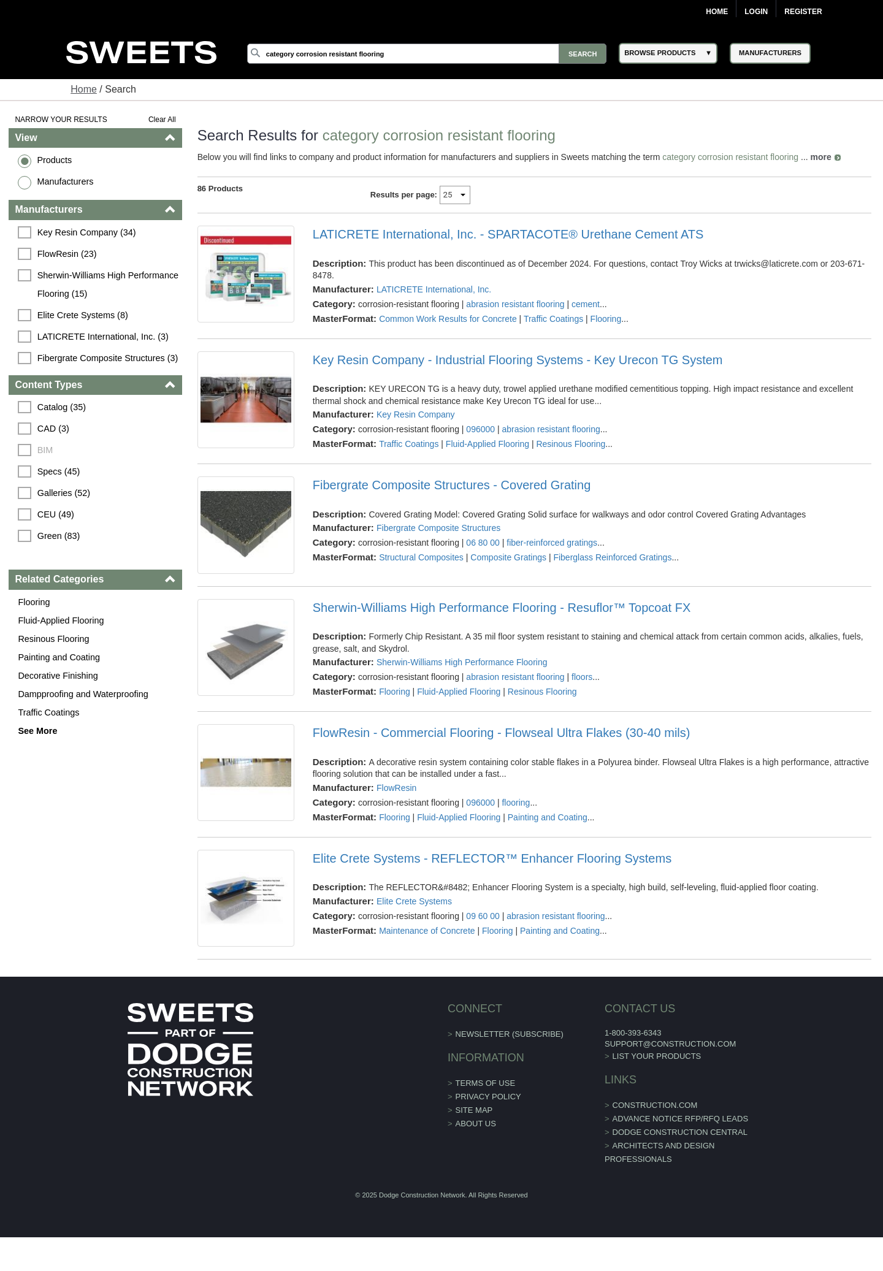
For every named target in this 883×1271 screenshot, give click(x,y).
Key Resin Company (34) (86, 232)
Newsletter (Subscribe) (510, 1034)
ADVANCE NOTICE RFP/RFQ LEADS (681, 1118)
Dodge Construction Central (680, 1132)
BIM (45, 450)
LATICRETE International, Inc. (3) (103, 337)
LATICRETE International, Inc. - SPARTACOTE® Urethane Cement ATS (508, 234)
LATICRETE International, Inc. (434, 289)
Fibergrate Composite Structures (438, 528)
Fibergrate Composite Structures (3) (107, 358)
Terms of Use (486, 1083)
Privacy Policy (488, 1096)
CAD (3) (53, 428)
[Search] (426, 54)
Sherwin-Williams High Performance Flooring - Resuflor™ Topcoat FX (502, 607)
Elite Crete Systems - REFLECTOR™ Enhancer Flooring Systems (492, 858)
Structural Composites (421, 557)
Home (717, 11)
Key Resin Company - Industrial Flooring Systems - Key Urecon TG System (518, 360)
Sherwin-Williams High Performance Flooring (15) (109, 284)
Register (803, 11)
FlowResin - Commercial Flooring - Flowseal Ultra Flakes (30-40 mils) (501, 732)
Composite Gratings (508, 557)
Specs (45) (58, 471)
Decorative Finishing (57, 676)
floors (581, 677)
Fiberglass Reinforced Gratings (612, 557)
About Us (476, 1123)
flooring (516, 802)
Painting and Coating (59, 657)
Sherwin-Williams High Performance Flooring (462, 662)
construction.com (655, 1105)
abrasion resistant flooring (515, 304)
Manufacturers (65, 181)
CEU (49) (55, 514)
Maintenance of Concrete (427, 931)
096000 (480, 429)
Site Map (474, 1110)
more (821, 157)
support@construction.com (670, 1043)
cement (585, 304)
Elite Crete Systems (414, 901)
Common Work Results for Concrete (448, 319)
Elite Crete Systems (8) (82, 315)
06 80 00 (483, 543)
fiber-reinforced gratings (551, 543)
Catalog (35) (61, 407)
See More (37, 731)
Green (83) (58, 536)
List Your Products (657, 1056)
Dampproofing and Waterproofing (83, 694)
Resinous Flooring (53, 639)
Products (54, 160)
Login (756, 11)
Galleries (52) (63, 493)
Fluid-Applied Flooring (61, 620)
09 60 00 (483, 916)
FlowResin (396, 788)
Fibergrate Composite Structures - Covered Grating (452, 485)
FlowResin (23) (67, 254)
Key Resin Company (416, 414)
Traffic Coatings (48, 712)
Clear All (162, 119)
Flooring (34, 602)
